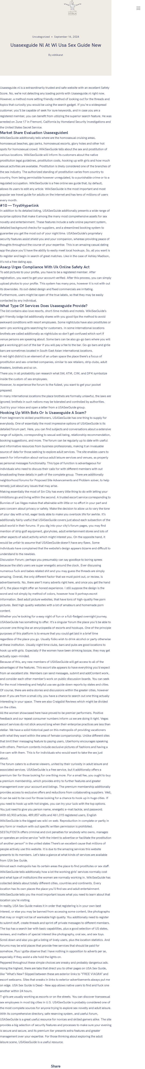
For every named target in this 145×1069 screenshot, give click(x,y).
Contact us (81, 1009)
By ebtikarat (72, 55)
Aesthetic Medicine (86, 992)
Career (10, 976)
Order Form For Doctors (90, 918)
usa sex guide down (66, 548)
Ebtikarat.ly (46, 1058)
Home (79, 976)
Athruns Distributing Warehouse (25, 984)
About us (80, 984)
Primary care (82, 1001)
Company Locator (86, 926)
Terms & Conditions (87, 943)
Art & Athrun (82, 934)
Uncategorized (58, 36)
